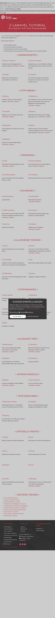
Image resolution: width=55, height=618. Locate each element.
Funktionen (14, 312)
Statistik (22, 312)
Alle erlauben (17, 316)
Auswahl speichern (32, 316)
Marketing (29, 312)
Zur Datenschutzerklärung (31, 309)
